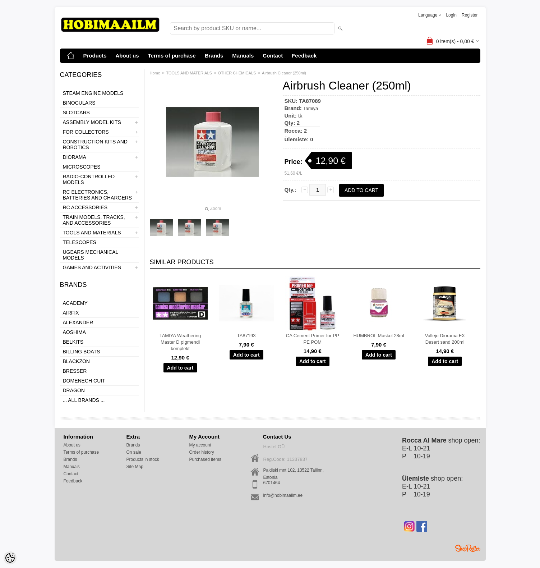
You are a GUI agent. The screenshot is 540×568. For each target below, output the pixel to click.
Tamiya (310, 108)
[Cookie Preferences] (10, 557)
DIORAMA (74, 157)
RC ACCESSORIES (85, 207)
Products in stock (142, 459)
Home (155, 73)
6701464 (271, 482)
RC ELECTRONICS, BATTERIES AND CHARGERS (97, 195)
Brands (214, 55)
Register (470, 15)
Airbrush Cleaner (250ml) (284, 73)
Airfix (71, 313)
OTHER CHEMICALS (237, 73)
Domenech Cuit (84, 381)
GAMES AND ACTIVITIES (92, 267)
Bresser (75, 371)
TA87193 (246, 335)
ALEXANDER (78, 322)
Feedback (304, 55)
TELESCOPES (79, 242)
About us (127, 55)
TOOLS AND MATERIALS (92, 232)
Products (95, 55)
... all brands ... (84, 400)
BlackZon (76, 361)
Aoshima (74, 332)
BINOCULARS (79, 103)
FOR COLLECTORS (86, 132)
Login (451, 15)
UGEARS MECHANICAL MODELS (90, 255)
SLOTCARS (76, 112)
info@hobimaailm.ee (283, 495)
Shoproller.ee (467, 548)
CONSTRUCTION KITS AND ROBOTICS (95, 144)
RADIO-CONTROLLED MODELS (89, 179)
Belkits (73, 342)
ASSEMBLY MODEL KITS (92, 122)
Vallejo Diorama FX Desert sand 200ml (445, 339)
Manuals (243, 55)
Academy (75, 303)
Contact (273, 55)
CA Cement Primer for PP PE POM (312, 339)
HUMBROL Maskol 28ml (378, 335)
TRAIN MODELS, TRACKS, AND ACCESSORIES (94, 220)
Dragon (74, 390)
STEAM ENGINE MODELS (93, 93)
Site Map (134, 466)
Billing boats (81, 351)
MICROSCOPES (82, 167)
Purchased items (205, 459)
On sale (133, 452)
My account (200, 445)
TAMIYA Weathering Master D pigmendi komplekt (180, 342)
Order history (201, 452)
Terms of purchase (172, 55)
